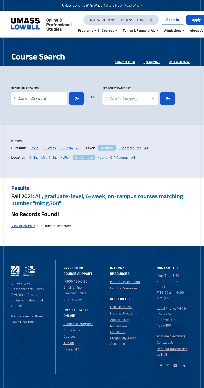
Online (34, 157)
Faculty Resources (123, 288)
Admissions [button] (172, 30)
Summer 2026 (125, 62)
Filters (16, 141)
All (77, 148)
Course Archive (179, 62)
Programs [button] (85, 30)
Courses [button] (108, 30)
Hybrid (102, 157)
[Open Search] (151, 20)
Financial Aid (72, 349)
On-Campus (84, 157)
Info (172, 20)
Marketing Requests (125, 281)
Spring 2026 (152, 62)
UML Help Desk (121, 307)
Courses (69, 336)
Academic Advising (171, 336)
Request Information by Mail (172, 351)
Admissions (71, 330)
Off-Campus (119, 157)
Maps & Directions (123, 313)
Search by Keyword (25, 88)
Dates (124, 19)
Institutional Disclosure (119, 329)
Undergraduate (129, 148)
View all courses (23, 225)
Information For (100, 19)
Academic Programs (78, 323)
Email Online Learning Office (74, 290)
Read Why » (133, 5)
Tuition (68, 343)
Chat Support (73, 299)
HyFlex (65, 157)
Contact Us (165, 342)
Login (140, 19)
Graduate (107, 148)
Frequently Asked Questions (123, 341)
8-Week (34, 148)
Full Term (66, 148)
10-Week (49, 148)
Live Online (49, 157)
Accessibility (119, 319)
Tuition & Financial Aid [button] (139, 30)
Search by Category (116, 88)
